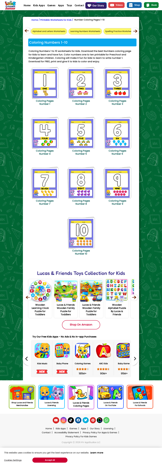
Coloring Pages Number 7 (45, 202)
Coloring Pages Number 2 (81, 102)
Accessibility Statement (66, 432)
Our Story (95, 5)
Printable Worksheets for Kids (55, 19)
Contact (79, 5)
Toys (69, 5)
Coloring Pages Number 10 (81, 252)
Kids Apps (39, 5)
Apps (61, 5)
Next (134, 359)
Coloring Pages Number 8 (81, 202)
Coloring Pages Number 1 (45, 102)
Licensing (108, 428)
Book (151, 5)
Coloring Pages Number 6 (117, 152)
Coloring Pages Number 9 (117, 202)
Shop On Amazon (81, 324)
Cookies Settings (13, 460)
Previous (26, 359)
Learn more (96, 452)
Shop (134, 5)
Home (27, 5)
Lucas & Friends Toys (60, 273)
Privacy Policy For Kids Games (81, 436)
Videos (116, 5)
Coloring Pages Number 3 (117, 102)
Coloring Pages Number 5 (81, 152)
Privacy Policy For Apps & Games (100, 432)
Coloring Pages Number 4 (45, 152)
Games (51, 5)
